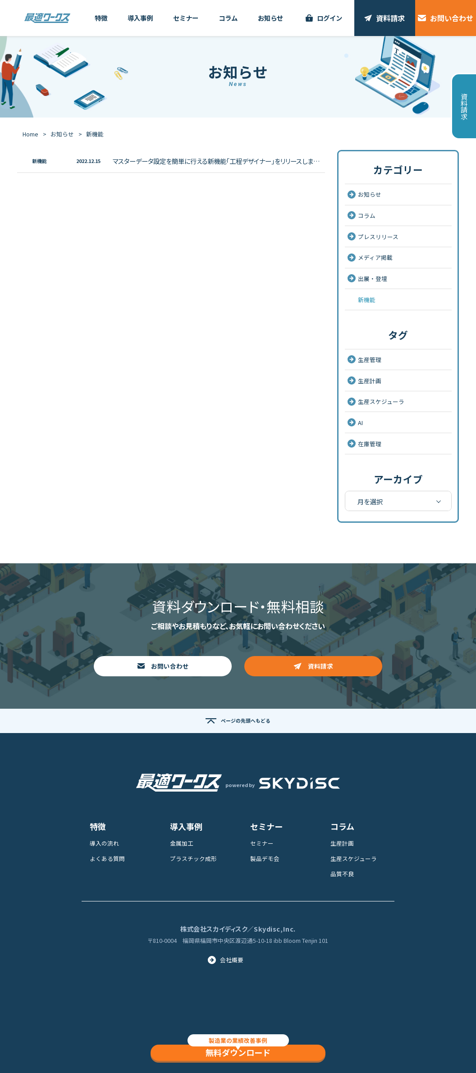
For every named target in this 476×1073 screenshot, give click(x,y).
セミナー (266, 826)
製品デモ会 (264, 858)
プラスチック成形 (193, 858)
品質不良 (342, 873)
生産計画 (364, 380)
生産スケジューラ (376, 401)
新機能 (366, 299)
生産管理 (364, 359)
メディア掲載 (370, 257)
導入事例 (186, 826)
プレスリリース (373, 236)
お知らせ (62, 134)
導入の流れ (104, 843)
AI (355, 422)
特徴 (98, 826)
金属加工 (181, 843)
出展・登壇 (367, 278)
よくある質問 (107, 858)
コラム (361, 215)
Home (30, 134)
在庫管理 (364, 443)
